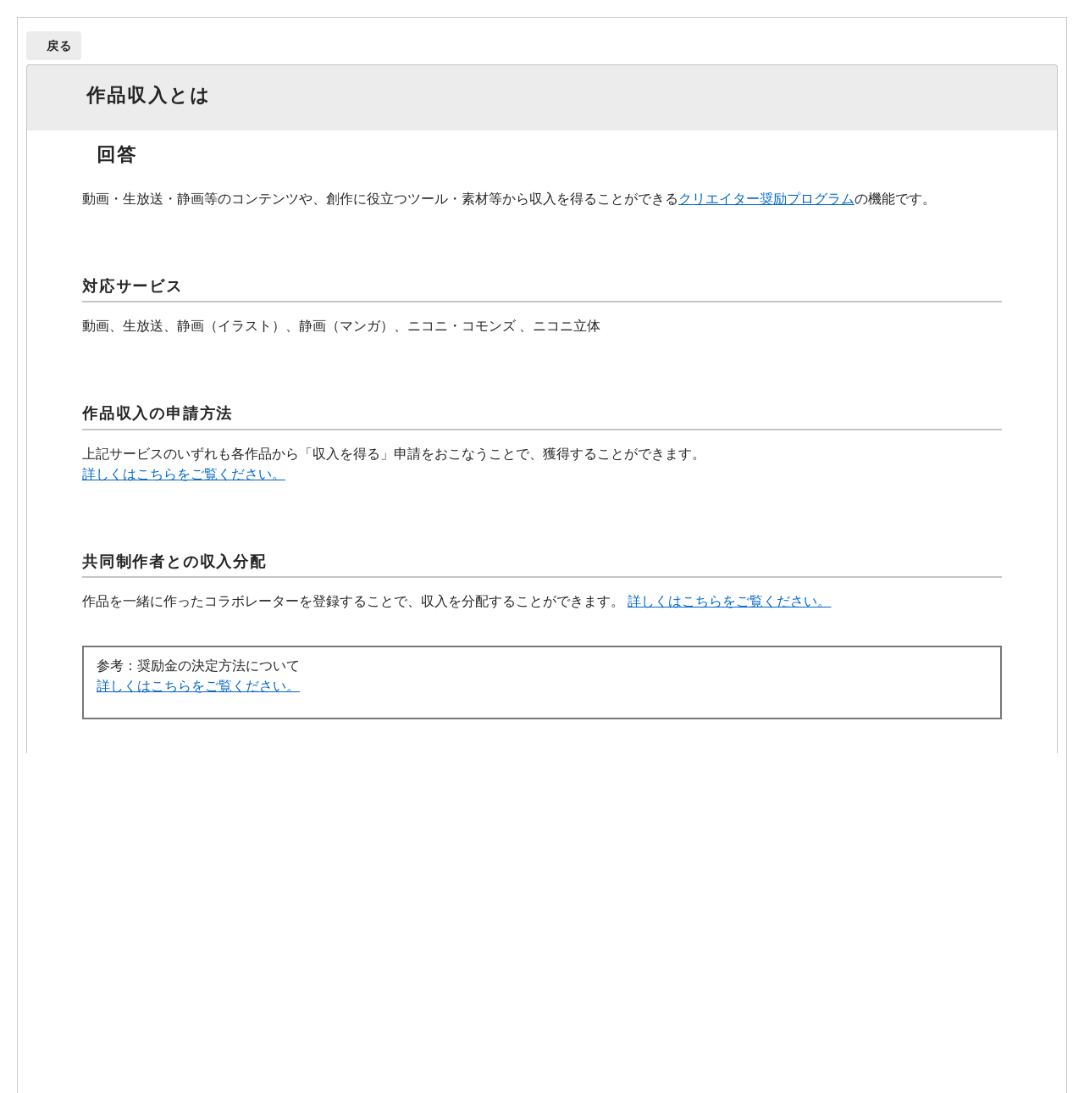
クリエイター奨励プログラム (766, 198)
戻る (60, 46)
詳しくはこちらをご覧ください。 (183, 474)
